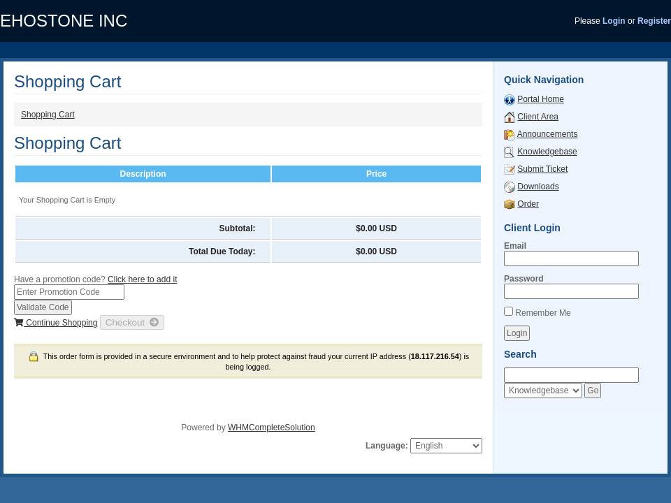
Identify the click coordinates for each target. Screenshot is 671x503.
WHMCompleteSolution (271, 427)
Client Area (537, 117)
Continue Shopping (55, 323)
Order (528, 204)
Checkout (132, 322)
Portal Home (540, 99)
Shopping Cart (48, 114)
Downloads (537, 186)
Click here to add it (142, 279)
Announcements (547, 134)
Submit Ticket (542, 169)
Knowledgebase (547, 151)
